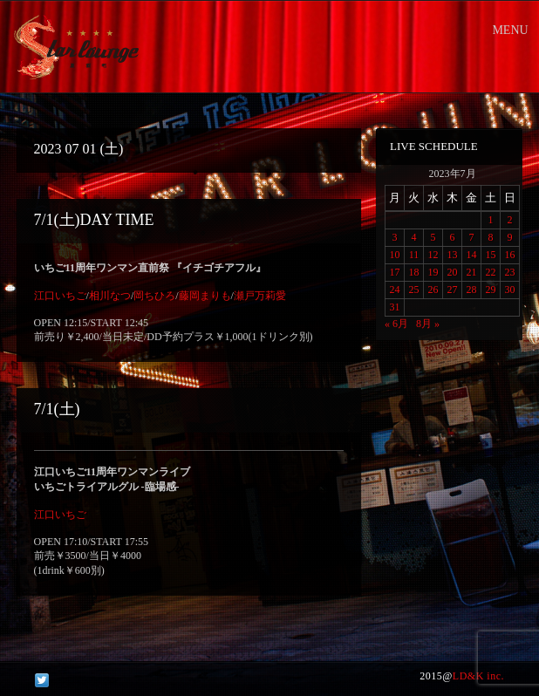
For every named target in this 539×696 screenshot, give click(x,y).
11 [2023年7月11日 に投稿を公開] (414, 255)
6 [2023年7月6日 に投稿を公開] (452, 237)
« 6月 (396, 323)
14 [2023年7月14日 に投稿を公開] (472, 255)
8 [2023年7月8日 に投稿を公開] (491, 237)
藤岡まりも (205, 296)
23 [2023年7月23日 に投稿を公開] (510, 272)
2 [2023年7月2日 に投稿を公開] (510, 220)
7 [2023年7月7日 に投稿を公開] (471, 237)
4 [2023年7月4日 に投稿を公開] (414, 237)
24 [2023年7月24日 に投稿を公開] (395, 289)
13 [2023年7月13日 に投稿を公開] (452, 255)
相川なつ (110, 296)
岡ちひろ (154, 296)
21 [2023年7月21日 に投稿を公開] (472, 272)
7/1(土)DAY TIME (94, 220)
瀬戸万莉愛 (260, 296)
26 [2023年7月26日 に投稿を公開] (433, 289)
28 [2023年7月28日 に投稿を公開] (472, 289)
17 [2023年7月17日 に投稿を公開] (395, 272)
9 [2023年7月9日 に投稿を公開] (510, 237)
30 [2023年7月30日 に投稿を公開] (510, 289)
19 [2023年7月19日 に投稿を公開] (433, 272)
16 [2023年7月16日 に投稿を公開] (510, 255)
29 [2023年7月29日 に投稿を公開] (491, 289)
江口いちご (60, 296)
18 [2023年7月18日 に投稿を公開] (414, 272)
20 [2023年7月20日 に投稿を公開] (452, 272)
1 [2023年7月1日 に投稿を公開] (491, 220)
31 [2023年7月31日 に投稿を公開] (395, 307)
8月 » (428, 323)
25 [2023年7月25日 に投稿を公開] (414, 289)
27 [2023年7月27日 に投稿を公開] (452, 289)
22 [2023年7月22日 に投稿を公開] (491, 272)
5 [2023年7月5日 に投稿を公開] (433, 237)
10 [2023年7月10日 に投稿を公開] (395, 255)
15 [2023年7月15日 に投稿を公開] (491, 255)
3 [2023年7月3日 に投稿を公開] (395, 237)
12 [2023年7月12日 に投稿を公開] (433, 255)
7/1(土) (57, 409)
